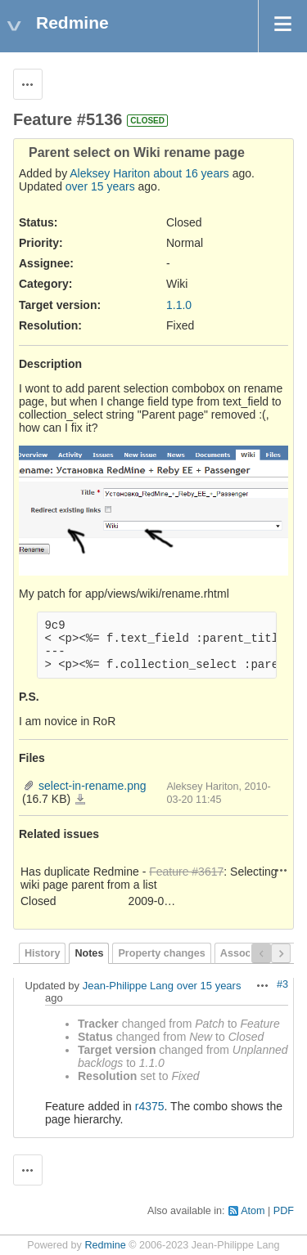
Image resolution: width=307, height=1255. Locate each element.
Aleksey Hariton (110, 173)
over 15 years (100, 186)
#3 (282, 984)
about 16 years (191, 173)
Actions (281, 869)
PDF (283, 1211)
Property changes (161, 953)
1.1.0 (179, 305)
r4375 (150, 1106)
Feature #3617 (186, 871)
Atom (252, 1211)
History (42, 953)
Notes (88, 953)
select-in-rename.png (92, 785)
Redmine (104, 1245)
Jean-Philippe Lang (128, 985)
